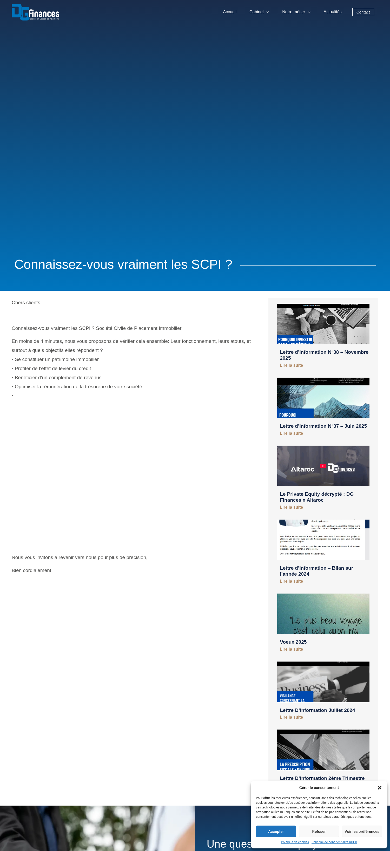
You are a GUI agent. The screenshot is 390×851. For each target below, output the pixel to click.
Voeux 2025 (293, 642)
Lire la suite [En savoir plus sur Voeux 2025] (291, 649)
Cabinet (259, 12)
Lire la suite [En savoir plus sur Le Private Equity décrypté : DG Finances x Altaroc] (291, 507)
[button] (379, 787)
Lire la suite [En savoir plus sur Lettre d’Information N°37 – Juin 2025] (291, 433)
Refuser (319, 831)
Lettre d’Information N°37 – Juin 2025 (323, 426)
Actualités (333, 12)
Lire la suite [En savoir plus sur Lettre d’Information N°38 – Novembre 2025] (291, 365)
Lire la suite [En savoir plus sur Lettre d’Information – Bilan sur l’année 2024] (291, 581)
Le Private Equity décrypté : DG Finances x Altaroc (317, 497)
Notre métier (296, 12)
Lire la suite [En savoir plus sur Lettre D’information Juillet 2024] (291, 717)
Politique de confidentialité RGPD (334, 842)
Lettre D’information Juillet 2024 (317, 710)
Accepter (276, 831)
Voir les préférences (362, 831)
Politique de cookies (295, 842)
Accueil (229, 12)
